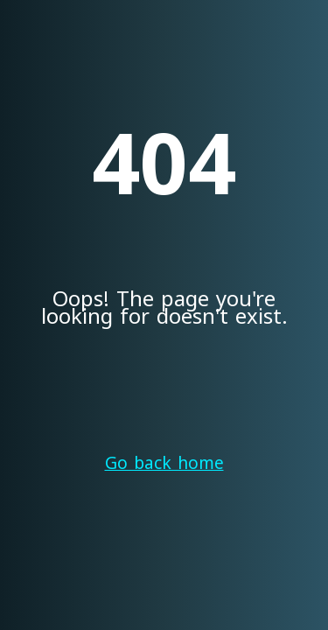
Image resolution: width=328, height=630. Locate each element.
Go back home (164, 463)
